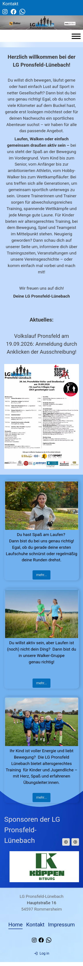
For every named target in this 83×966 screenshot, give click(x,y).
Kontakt (35, 929)
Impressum (61, 929)
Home (15, 929)
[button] (65, 842)
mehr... (41, 575)
